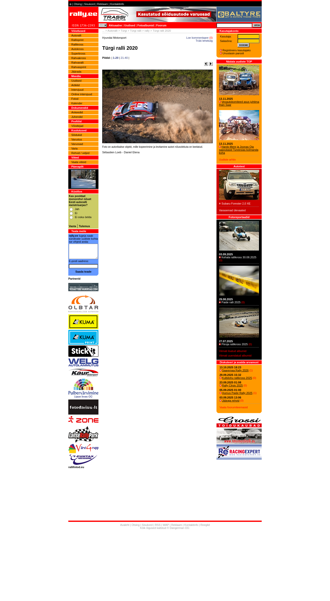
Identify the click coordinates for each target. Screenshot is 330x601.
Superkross (78, 53)
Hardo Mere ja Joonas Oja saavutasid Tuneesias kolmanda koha (238, 149)
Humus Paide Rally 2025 (237, 392)
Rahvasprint (78, 67)
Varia (74, 148)
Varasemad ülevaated (232, 210)
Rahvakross (78, 58)
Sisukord (89, 4)
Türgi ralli (135, 30)
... (103, 30)
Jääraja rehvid (230, 400)
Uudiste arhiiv (227, 159)
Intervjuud (77, 89)
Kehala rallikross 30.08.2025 (239, 257)
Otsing (78, 4)
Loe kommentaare (197, 37)
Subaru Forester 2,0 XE (236, 203)
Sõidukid (76, 134)
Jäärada (76, 71)
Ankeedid (77, 112)
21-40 (124, 57)
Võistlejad (77, 125)
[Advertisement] (157, 219)
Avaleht (125, 524)
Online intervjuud (81, 94)
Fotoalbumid (145, 25)
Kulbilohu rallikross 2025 (237, 377)
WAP (166, 524)
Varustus (76, 139)
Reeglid (205, 524)
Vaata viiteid (78, 162)
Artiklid (75, 85)
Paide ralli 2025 (231, 302)
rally (146, 30)
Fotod (74, 98)
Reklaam (102, 4)
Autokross (77, 49)
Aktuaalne (115, 25)
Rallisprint (77, 39)
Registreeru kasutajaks (237, 50)
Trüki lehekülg (204, 40)
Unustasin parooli (233, 53)
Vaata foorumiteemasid (233, 407)
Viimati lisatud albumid (232, 351)
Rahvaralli (77, 62)
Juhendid (77, 116)
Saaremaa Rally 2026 (235, 370)
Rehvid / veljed (80, 153)
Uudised (129, 25)
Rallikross (77, 44)
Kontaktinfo (117, 4)
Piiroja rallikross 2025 (235, 344)
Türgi (124, 30)
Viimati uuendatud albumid (235, 355)
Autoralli (76, 35)
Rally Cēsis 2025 (232, 385)
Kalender (76, 103)
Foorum (161, 25)
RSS (158, 524)
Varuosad (77, 143)
